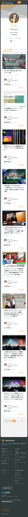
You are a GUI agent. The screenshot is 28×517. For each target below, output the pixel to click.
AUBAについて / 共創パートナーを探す (10, 496)
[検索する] (22, 2)
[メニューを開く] (26, 2)
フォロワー (22, 49)
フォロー (16, 49)
